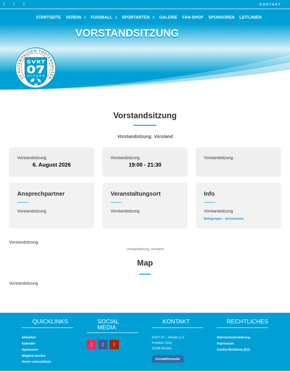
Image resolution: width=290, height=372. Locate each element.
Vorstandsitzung (31, 157)
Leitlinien (250, 17)
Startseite (48, 17)
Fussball (101, 17)
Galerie (168, 17)
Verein (73, 17)
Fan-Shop (192, 17)
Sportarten (136, 17)
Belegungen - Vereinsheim (224, 218)
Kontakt (270, 4)
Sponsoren (221, 17)
